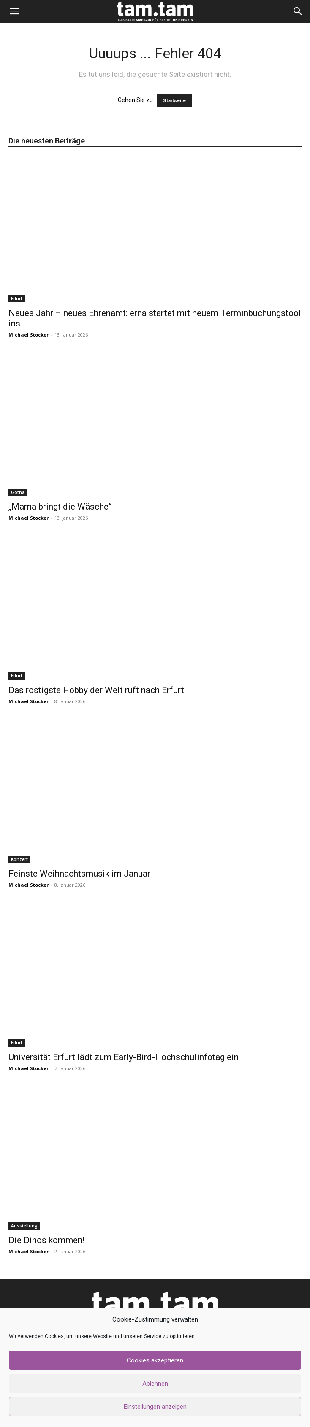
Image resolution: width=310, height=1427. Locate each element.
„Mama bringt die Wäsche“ (59, 507)
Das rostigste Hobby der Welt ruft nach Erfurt (96, 690)
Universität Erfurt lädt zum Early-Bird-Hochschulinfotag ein (123, 1057)
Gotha (17, 492)
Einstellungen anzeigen (155, 1407)
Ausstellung (24, 1226)
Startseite (174, 100)
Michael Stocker (28, 335)
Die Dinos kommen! (46, 1240)
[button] (14, 11)
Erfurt (16, 299)
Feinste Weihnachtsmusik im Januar (79, 874)
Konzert (19, 859)
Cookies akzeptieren (155, 1360)
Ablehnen (155, 1383)
